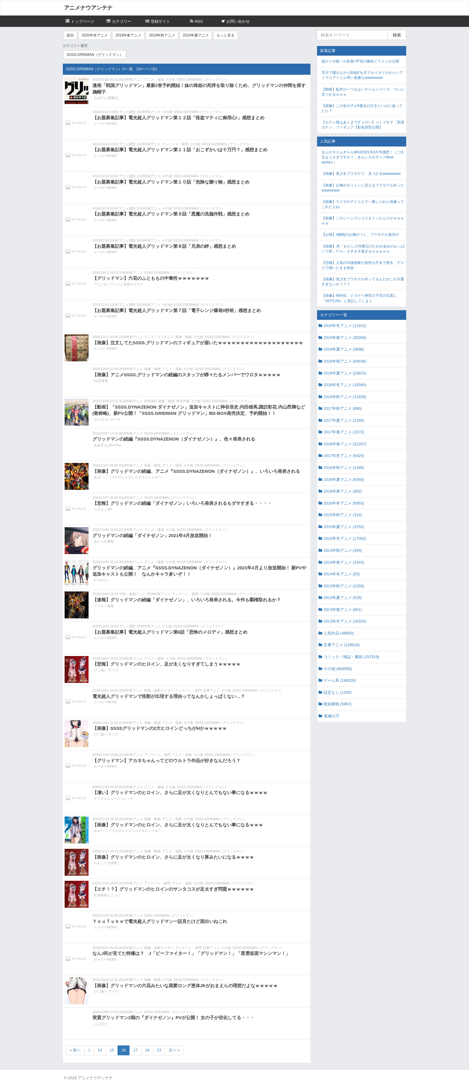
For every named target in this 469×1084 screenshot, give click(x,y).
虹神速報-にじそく (107, 895)
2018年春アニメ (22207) (345, 444)
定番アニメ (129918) (342, 645)
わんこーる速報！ (107, 863)
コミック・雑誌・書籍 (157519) (351, 657)
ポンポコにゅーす (107, 419)
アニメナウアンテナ (88, 8)
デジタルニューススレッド (113, 798)
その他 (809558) (338, 668)
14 (100, 1050)
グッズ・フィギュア (159, 337)
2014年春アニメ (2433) (344, 562)
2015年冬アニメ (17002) (345, 538)
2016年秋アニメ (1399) (344, 467)
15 (112, 1050)
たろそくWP (103, 509)
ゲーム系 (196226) (340, 680)
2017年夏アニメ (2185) (344, 420)
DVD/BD (150, 401)
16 (123, 1050)
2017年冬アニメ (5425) (344, 455)
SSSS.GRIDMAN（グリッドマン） (95, 55)
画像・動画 (183, 337)
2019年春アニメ (128, 35)
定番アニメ (211, 690)
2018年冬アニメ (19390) (345, 385)
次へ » (174, 1050)
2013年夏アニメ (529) (343, 597)
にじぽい (100, 1023)
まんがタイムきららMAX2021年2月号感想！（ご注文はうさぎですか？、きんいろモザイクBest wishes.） (363, 157)
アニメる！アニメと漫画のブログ (118, 284)
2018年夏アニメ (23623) (345, 373)
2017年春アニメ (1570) (344, 432)
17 (135, 1050)
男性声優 (182, 401)
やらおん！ (102, 580)
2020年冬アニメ (95, 35)
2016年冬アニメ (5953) (344, 503)
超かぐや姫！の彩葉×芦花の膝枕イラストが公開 (360, 61)
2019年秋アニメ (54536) (345, 361)
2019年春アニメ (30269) (345, 337)
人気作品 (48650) (339, 633)
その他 (170, 79)
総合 (70, 35)
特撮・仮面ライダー (159, 690)
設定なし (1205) (337, 692)
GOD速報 (101, 381)
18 (147, 1050)
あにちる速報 (104, 541)
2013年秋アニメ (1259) (344, 586)
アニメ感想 (127, 112)
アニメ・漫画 (154, 79)
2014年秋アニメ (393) (343, 550)
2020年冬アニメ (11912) (345, 325)
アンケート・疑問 (175, 144)
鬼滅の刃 (331, 716)
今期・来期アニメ (132, 594)
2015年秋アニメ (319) (343, 515)
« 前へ (75, 1050)
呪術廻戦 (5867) (337, 704)
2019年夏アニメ (196, 35)
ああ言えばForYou (107, 445)
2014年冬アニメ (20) (342, 574)
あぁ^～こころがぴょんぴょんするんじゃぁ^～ (128, 477)
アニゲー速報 (104, 606)
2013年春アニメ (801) (343, 609)
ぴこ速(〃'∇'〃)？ (106, 670)
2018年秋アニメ (131, 79)
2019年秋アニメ (162, 35)
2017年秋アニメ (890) (343, 408)
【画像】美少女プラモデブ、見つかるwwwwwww (361, 174)
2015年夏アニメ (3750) (344, 527)
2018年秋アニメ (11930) (345, 397)
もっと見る (225, 35)
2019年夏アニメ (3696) (344, 349)
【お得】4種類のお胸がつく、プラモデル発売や (360, 235)
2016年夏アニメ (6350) (344, 479)
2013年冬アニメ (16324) (345, 621)
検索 (397, 35)
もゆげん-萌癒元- (106, 98)
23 (159, 1050)
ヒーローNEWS (105, 123)
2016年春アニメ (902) (343, 491)
